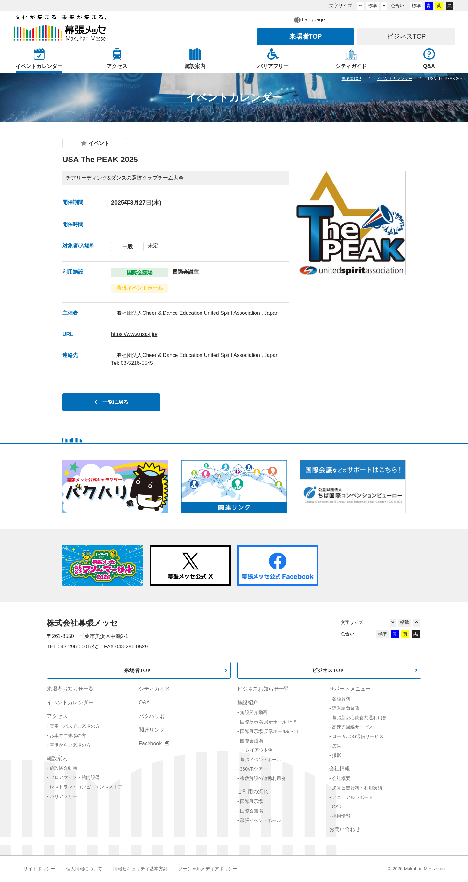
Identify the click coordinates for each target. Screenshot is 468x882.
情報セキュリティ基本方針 (140, 868)
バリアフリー (63, 796)
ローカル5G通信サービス (358, 736)
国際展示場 (251, 801)
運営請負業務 (345, 708)
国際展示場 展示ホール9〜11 (269, 731)
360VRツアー (254, 769)
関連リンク (152, 730)
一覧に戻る (111, 402)
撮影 (336, 755)
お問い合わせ (344, 829)
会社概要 (341, 778)
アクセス (57, 716)
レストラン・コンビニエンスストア (86, 786)
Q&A (144, 702)
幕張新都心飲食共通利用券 (359, 717)
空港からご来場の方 (70, 745)
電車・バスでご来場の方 (75, 726)
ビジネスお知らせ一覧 (263, 689)
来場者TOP (137, 670)
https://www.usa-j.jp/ (134, 334)
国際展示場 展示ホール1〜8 (268, 721)
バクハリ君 (152, 716)
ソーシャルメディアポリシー (207, 868)
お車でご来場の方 (68, 735)
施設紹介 (247, 702)
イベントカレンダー (70, 702)
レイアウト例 (259, 750)
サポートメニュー (350, 689)
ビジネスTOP (328, 670)
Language (309, 20)
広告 (336, 745)
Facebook (154, 743)
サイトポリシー (39, 868)
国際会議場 (251, 740)
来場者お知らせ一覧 (70, 689)
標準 (372, 5)
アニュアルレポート (352, 797)
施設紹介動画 (63, 768)
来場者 (305, 36)
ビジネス (406, 36)
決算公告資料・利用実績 (357, 787)
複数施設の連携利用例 (263, 778)
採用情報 (341, 816)
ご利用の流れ (252, 791)
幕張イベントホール (260, 759)
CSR (337, 806)
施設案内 (57, 758)
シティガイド (154, 689)
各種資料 (341, 698)
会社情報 (339, 768)
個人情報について (84, 868)
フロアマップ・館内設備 (75, 777)
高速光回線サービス (352, 727)
